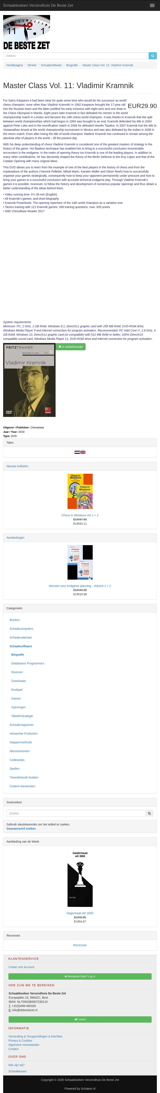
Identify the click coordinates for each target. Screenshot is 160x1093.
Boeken (15, 620)
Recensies (80, 945)
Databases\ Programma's (27, 663)
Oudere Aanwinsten (22, 786)
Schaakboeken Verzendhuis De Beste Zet (38, 5)
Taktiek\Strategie (21, 716)
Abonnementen (20, 751)
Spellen (15, 768)
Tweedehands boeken (24, 777)
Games (15, 698)
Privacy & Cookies (20, 1040)
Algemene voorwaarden (23, 1044)
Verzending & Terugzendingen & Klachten (35, 1036)
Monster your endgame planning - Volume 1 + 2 (80, 586)
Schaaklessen (17, 1071)
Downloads (18, 681)
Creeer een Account (21, 967)
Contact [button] (80, 1019)
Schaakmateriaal (20, 637)
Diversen (16, 672)
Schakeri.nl (88, 1088)
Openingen (18, 707)
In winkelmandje (70, 346)
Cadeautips (17, 760)
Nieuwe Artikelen (17, 466)
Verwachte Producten (24, 733)
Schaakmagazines (22, 724)
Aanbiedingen (16, 537)
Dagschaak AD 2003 (80, 913)
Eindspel (16, 689)
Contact (13, 1049)
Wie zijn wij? (16, 1065)
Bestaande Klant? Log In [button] (80, 976)
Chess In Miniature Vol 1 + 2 (80, 515)
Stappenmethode (21, 742)
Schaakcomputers (21, 628)
